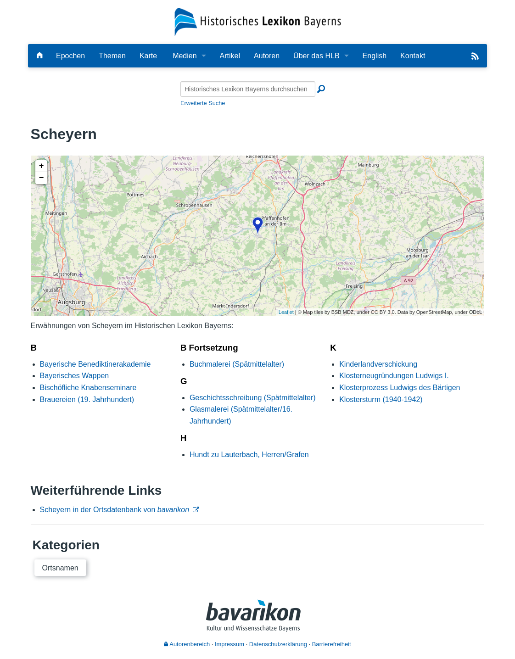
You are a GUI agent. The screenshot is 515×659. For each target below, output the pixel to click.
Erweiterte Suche (202, 103)
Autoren (267, 56)
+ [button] (41, 166)
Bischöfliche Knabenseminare (88, 387)
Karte (148, 56)
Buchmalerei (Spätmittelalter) (237, 364)
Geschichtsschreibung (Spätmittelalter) (253, 398)
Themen (112, 56)
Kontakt (412, 56)
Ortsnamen (60, 568)
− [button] (41, 178)
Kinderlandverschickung (378, 364)
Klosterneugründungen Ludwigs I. (393, 376)
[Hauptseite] (39, 55)
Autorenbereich (187, 644)
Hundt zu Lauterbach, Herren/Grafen (249, 454)
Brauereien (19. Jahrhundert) (87, 399)
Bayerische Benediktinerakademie (95, 364)
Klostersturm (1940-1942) (380, 399)
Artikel (230, 56)
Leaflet (286, 312)
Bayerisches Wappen (74, 376)
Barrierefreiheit (331, 644)
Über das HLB (316, 56)
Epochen (70, 56)
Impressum (229, 644)
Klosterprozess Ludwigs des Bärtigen (399, 387)
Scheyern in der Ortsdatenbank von (115, 510)
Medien (184, 56)
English (374, 56)
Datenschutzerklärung (278, 644)
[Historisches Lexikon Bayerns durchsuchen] (247, 89)
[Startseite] (257, 21)
